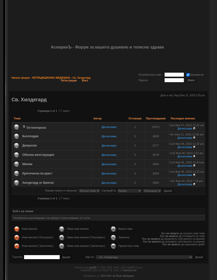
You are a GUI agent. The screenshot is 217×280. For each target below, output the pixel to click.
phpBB (92, 267)
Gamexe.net (129, 270)
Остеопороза (36, 127)
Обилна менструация (38, 155)
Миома (27, 164)
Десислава (109, 126)
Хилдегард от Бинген (38, 182)
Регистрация (69, 80)
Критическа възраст (37, 173)
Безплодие (30, 136)
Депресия (29, 145)
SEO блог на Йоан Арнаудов (117, 275)
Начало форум (21, 77)
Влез (85, 80)
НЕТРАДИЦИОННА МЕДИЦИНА (51, 77)
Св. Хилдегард (82, 77)
